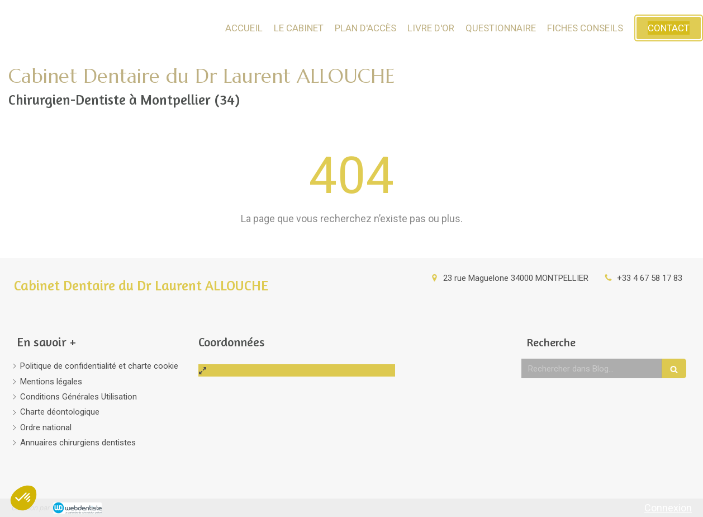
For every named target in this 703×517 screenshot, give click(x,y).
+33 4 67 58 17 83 (649, 278)
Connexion (668, 508)
